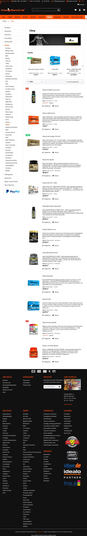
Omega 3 (5, 473)
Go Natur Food (10, 89)
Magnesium (6, 471)
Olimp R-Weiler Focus (49, 229)
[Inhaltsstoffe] (41, 17)
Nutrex (7, 122)
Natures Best (27, 481)
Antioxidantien (7, 416)
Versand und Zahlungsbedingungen (9, 384)
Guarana (5, 454)
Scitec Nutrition (10, 145)
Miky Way (8, 101)
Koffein (5, 459)
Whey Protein (7, 490)
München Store (5, 1)
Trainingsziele (9, 174)
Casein (5, 430)
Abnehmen (8, 31)
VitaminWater (9, 165)
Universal (8, 158)
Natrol (25, 478)
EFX (6, 81)
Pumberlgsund (27, 495)
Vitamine (5, 488)
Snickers (8, 150)
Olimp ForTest (46, 299)
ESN (6, 84)
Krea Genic (6, 466)
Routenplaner (68, 404)
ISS (24, 464)
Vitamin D (6, 485)
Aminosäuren (7, 414)
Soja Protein (6, 476)
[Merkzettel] (75, 10)
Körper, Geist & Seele (11, 181)
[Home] (3, 17)
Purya (25, 497)
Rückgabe (6, 387)
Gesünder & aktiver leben (51, 426)
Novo (7, 119)
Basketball (47, 454)
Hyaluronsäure (7, 457)
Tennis (45, 476)
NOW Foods (9, 117)
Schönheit (67, 423)
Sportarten (8, 178)
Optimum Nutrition (11, 127)
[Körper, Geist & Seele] (77, 17)
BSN (6, 56)
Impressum (26, 380)
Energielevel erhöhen (50, 416)
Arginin (5, 418)
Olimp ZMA (55, 69)
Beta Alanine (6, 423)
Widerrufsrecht (7, 390)
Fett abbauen (48, 418)
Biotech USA (27, 418)
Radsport (46, 471)
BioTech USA (9, 51)
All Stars (8, 48)
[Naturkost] (25, 17)
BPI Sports (26, 423)
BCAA (4, 421)
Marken (7, 45)
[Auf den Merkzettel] (56, 106)
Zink (4, 493)
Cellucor (8, 61)
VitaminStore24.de (11, 163)
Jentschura (8, 96)
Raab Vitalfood (10, 140)
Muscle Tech (9, 107)
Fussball (46, 461)
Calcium (5, 426)
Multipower (9, 104)
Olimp (7, 124)
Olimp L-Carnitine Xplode (50, 345)
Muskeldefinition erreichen (52, 435)
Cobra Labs (8, 66)
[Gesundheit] (33, 17)
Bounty (7, 58)
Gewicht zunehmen (50, 430)
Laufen (46, 466)
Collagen (5, 438)
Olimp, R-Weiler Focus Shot (51, 90)
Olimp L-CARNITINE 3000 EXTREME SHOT (74, 70)
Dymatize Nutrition (11, 79)
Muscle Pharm (27, 469)
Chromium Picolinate (9, 435)
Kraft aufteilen (48, 433)
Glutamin (5, 450)
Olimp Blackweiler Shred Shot (51, 206)
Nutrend (8, 114)
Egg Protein (6, 442)
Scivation (8, 147)
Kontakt (5, 380)
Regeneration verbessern (51, 440)
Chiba (7, 63)
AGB (4, 392)
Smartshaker (27, 509)
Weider (7, 170)
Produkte (7, 27)
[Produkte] (10, 17)
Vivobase (8, 168)
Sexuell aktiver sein (49, 442)
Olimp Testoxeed (47, 276)
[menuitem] (43, 1)
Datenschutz (27, 385)
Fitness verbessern (49, 421)
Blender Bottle (9, 53)
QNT (6, 137)
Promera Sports (10, 132)
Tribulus (5, 481)
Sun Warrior (9, 155)
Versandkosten (39, 531)
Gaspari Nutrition (28, 457)
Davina (7, 73)
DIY (24, 442)
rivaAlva (7, 142)
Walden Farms (27, 524)
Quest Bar (8, 135)
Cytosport (26, 438)
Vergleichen (46, 106)
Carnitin (5, 428)
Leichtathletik (48, 469)
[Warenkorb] (84, 10)
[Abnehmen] (17, 17)
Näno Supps (9, 112)
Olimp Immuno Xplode (49, 322)
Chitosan (5, 433)
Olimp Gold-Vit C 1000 (49, 183)
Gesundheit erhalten (50, 428)
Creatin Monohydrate (9, 440)
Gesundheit (8, 38)
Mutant (7, 109)
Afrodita (25, 414)
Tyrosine (5, 483)
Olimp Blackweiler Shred (50, 252)
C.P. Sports (8, 71)
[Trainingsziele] (57, 17)
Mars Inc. (8, 99)
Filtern (30, 81)
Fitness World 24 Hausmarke (32, 452)
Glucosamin (6, 447)
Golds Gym (26, 459)
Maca (4, 469)
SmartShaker (9, 152)
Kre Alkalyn (6, 464)
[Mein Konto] (80, 10)
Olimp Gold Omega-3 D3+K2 (36, 69)
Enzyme (5, 445)
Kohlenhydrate (7, 462)
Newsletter (26, 382)
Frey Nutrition (9, 86)
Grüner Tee (6, 452)
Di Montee (8, 76)
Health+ (7, 91)
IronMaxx (8, 94)
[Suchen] (58, 10)
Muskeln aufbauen (49, 438)
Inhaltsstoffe (8, 41)
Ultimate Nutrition (11, 160)
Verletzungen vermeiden (51, 445)
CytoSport (8, 68)
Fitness (46, 459)
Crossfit (46, 457)
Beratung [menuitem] (81, 4)
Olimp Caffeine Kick (48, 113)
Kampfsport (47, 464)
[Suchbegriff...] (46, 9)
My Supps (26, 476)
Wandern (46, 481)
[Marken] (49, 17)
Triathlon (46, 478)
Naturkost (8, 34)
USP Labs (26, 519)
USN (24, 516)
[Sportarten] (66, 17)
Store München (9, 185)
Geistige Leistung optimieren (52, 423)
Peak (6, 130)
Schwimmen (47, 473)
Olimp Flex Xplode (48, 159)
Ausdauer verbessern (50, 414)
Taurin (4, 478)
